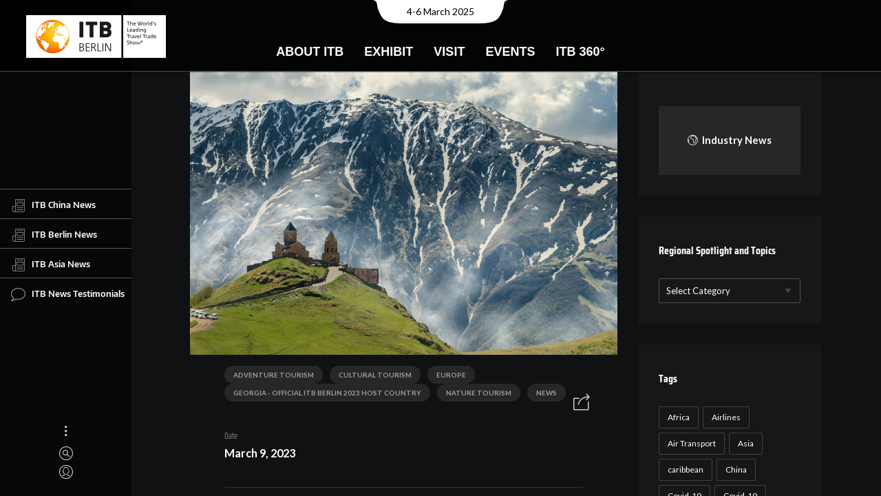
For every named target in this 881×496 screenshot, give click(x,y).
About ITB (309, 52)
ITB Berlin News (54, 234)
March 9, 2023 (255, 455)
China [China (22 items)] (734, 469)
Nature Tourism (474, 395)
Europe (446, 377)
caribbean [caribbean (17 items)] (683, 469)
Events (510, 52)
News (541, 395)
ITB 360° (579, 52)
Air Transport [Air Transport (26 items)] (690, 443)
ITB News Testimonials (68, 294)
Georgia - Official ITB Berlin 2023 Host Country (322, 395)
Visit (449, 52)
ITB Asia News (50, 264)
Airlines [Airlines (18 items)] (724, 417)
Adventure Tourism (269, 377)
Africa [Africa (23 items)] (677, 417)
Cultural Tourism (370, 377)
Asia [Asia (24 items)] (744, 443)
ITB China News (53, 205)
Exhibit (388, 52)
